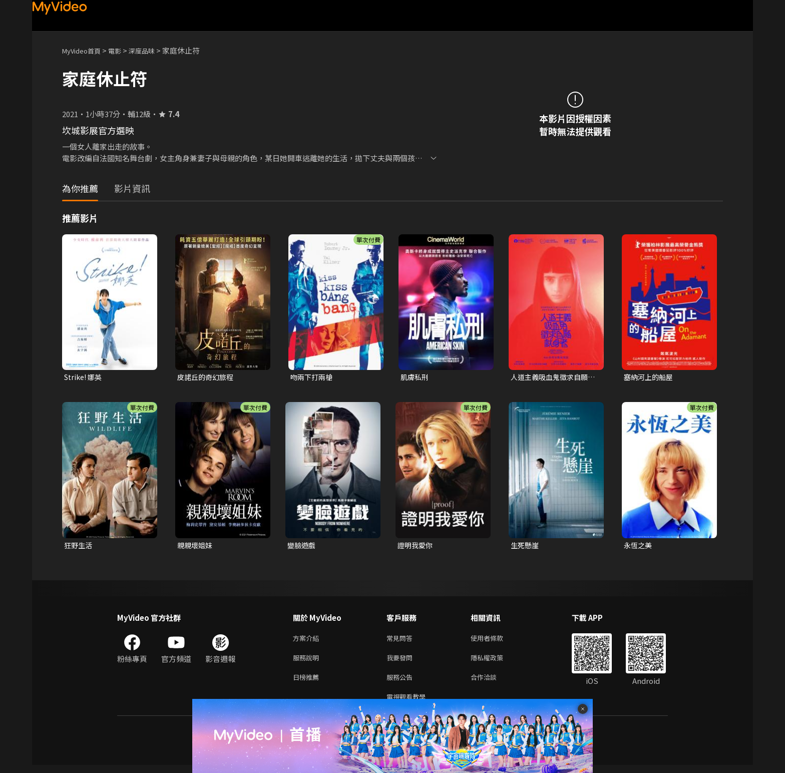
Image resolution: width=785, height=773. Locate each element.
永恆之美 (639, 546)
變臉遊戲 (302, 546)
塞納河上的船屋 (650, 377)
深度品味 (153, 50)
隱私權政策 (495, 661)
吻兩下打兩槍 (312, 377)
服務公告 (401, 682)
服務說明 (308, 661)
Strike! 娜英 (85, 377)
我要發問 (401, 661)
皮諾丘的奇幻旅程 (207, 377)
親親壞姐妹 (196, 546)
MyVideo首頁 (85, 50)
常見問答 (401, 640)
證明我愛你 (416, 546)
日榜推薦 (308, 682)
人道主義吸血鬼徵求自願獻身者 (552, 377)
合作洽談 (492, 682)
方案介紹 (308, 640)
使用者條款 (495, 640)
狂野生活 (79, 546)
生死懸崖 (526, 546)
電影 (122, 50)
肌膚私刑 (416, 377)
